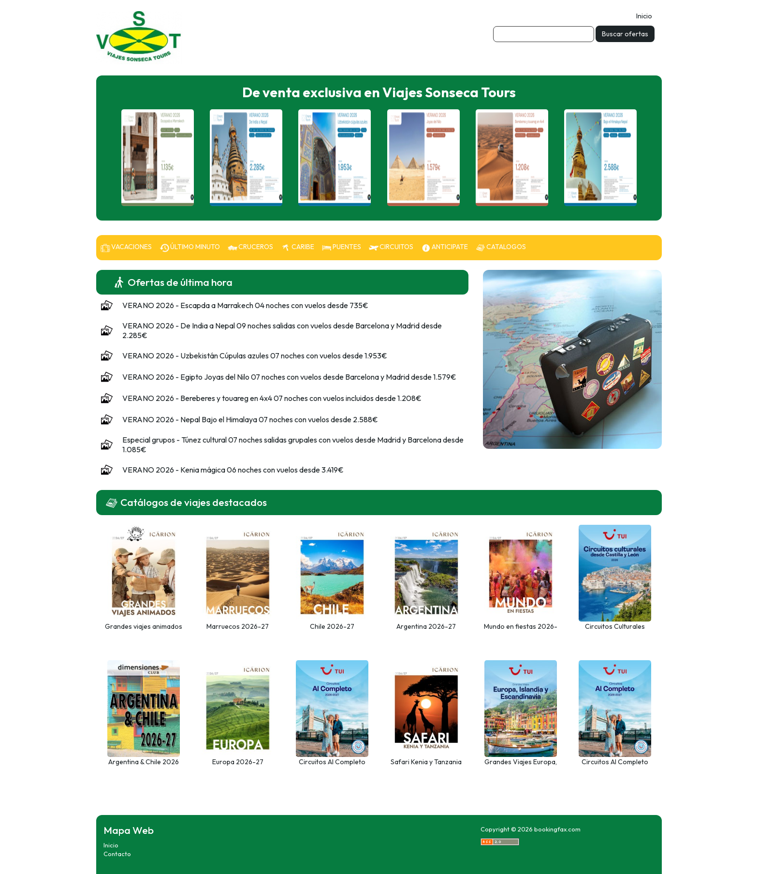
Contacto (117, 854)
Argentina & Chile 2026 (143, 761)
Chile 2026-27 (332, 626)
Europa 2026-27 (237, 761)
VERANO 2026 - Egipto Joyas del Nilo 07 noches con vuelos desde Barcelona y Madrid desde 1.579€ (289, 377)
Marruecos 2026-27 (237, 626)
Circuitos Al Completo (615, 761)
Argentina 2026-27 (426, 626)
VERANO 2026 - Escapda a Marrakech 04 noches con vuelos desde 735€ (245, 305)
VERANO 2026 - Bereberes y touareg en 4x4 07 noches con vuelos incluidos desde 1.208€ (272, 398)
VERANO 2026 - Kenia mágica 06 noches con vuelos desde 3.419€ (233, 469)
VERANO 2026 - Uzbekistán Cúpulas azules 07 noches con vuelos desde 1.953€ (254, 355)
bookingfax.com (557, 829)
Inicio (644, 16)
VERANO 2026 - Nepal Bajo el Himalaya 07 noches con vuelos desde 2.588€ (250, 419)
